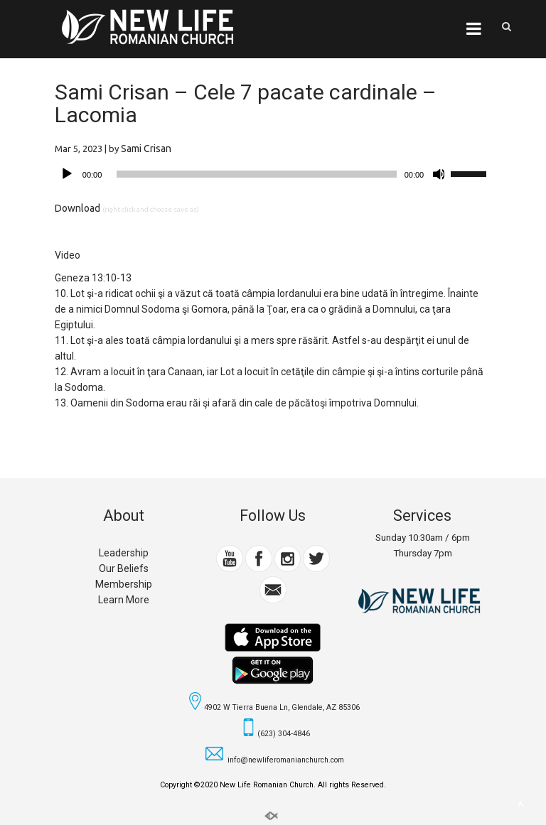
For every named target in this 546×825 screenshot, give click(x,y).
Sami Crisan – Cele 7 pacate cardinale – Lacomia (246, 103)
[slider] (256, 174)
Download (77, 208)
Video (67, 255)
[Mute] (439, 174)
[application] (273, 174)
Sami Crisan (146, 148)
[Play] (67, 174)
